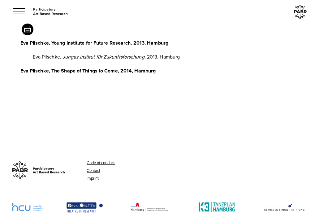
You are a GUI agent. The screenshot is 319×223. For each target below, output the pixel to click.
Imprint (93, 178)
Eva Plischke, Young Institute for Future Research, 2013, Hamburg (94, 42)
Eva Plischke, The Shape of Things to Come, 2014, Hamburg (88, 70)
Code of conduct (101, 162)
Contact (93, 170)
